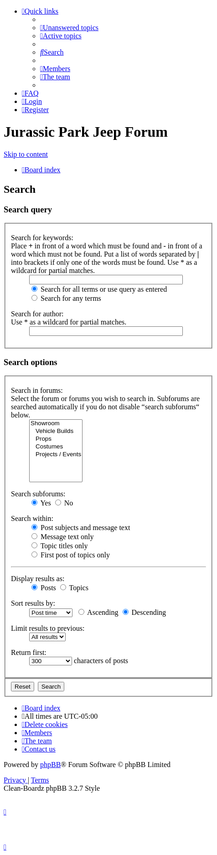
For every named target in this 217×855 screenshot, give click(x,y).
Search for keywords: (42, 238)
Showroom (56, 424)
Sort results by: (33, 603)
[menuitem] (69, 27)
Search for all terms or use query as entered (99, 289)
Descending (144, 612)
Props (56, 439)
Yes (41, 503)
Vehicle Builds (56, 431)
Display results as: (37, 578)
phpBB (50, 764)
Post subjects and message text (80, 527)
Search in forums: (37, 390)
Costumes (56, 447)
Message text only (62, 537)
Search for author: (37, 314)
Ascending (98, 612)
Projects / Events (56, 454)
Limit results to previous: (47, 628)
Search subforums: (38, 494)
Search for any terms (66, 298)
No (64, 503)
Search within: (32, 518)
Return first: (28, 652)
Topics (74, 588)
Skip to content (26, 154)
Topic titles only (59, 546)
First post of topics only (70, 555)
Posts (43, 588)
